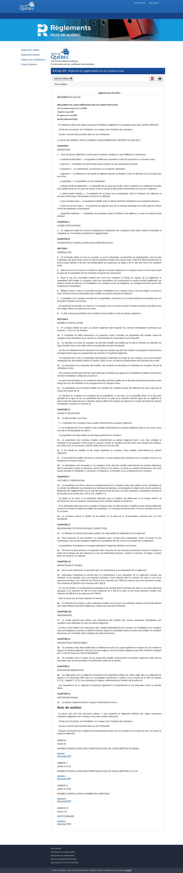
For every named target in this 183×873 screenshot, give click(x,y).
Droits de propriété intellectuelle (64, 859)
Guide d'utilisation (29, 64)
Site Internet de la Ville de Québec (65, 863)
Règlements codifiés (30, 50)
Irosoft (128, 870)
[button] (152, 78)
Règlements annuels (30, 55)
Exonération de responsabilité (63, 852)
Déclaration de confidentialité (62, 856)
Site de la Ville (139, 3)
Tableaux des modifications (33, 59)
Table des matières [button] (63, 78)
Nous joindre (154, 3)
